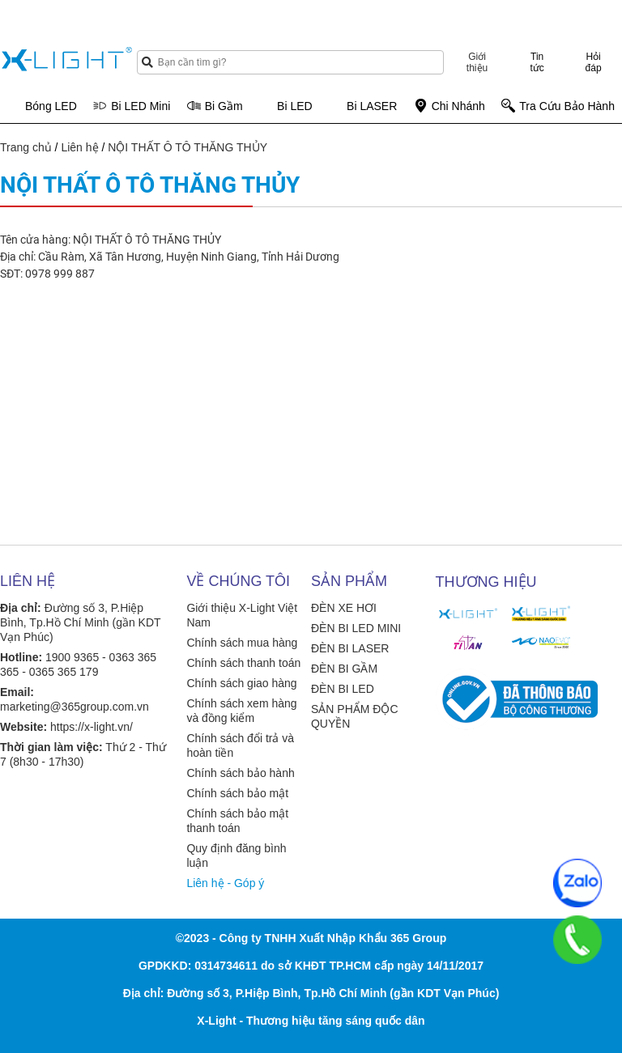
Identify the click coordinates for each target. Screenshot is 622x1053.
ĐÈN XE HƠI (344, 607)
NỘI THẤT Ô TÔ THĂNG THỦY (187, 147)
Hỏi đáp (594, 62)
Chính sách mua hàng (241, 642)
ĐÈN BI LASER (350, 648)
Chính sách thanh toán (243, 662)
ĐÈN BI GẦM (344, 668)
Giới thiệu (477, 62)
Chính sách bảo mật (237, 793)
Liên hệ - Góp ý (225, 883)
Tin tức (537, 62)
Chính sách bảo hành (240, 772)
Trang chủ (26, 147)
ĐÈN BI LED (342, 688)
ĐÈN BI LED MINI (356, 628)
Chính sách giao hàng (241, 683)
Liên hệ (79, 147)
